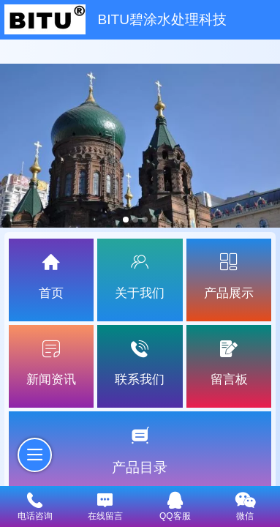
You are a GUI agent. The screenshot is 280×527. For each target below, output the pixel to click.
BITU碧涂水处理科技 (162, 19)
